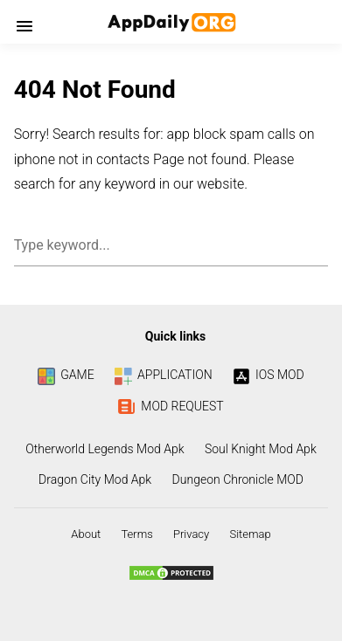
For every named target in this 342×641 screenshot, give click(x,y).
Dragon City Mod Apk (94, 479)
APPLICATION (164, 375)
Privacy (191, 534)
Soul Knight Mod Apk (261, 449)
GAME (66, 375)
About (86, 534)
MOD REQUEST (170, 406)
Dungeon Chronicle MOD (238, 479)
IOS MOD (268, 375)
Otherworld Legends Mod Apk (104, 449)
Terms (136, 534)
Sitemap (249, 534)
